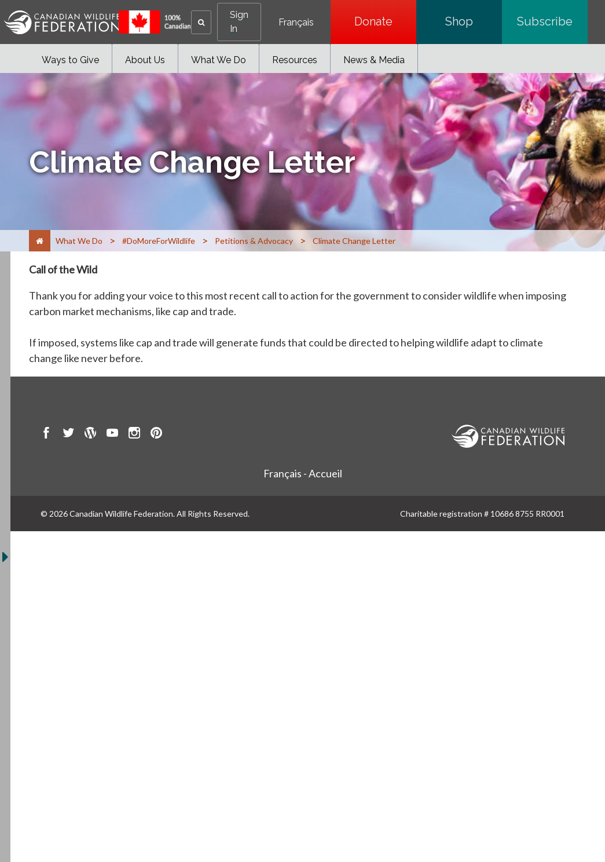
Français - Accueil (302, 473)
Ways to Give (70, 59)
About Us (145, 59)
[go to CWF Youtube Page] (112, 434)
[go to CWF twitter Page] (68, 434)
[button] (201, 22)
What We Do (218, 59)
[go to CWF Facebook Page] (46, 434)
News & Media (374, 59)
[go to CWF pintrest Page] (156, 434)
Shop (473, 21)
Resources (294, 59)
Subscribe (552, 21)
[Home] (39, 240)
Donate (385, 21)
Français (296, 22)
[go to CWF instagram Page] (134, 434)
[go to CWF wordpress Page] (90, 434)
